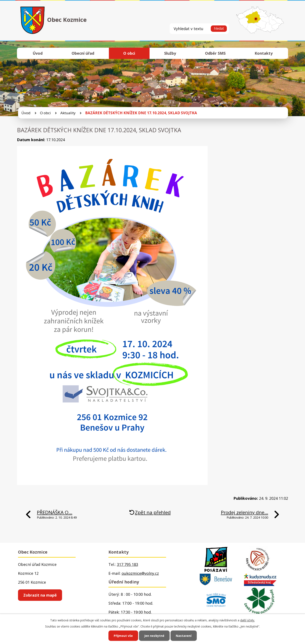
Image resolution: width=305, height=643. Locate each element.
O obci (129, 53)
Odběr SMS (215, 53)
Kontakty (264, 53)
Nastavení (183, 636)
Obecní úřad (83, 53)
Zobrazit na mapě (40, 595)
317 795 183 (127, 564)
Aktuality (68, 112)
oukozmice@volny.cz (140, 573)
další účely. (247, 620)
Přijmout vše (123, 636)
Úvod (38, 53)
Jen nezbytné (154, 636)
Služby (170, 53)
